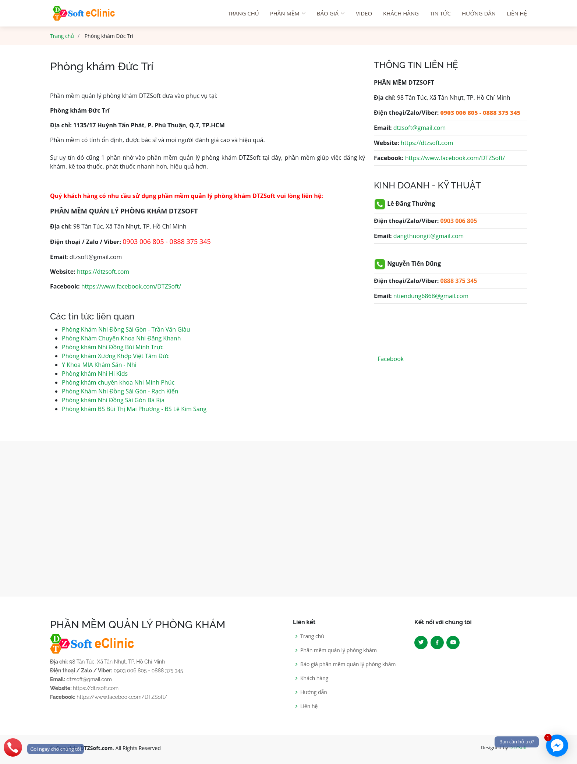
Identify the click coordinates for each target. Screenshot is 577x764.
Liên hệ (517, 13)
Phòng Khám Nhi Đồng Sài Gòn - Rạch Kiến (120, 391)
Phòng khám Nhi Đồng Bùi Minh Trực (112, 347)
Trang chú (243, 13)
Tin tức (440, 13)
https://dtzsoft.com (103, 272)
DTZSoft (518, 747)
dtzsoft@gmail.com (419, 128)
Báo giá (331, 13)
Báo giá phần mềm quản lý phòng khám (348, 664)
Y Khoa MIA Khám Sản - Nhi (99, 365)
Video (364, 13)
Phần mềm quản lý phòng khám (338, 650)
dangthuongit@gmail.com (428, 236)
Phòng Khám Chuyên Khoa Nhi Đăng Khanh (121, 338)
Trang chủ (62, 35)
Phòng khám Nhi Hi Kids (95, 373)
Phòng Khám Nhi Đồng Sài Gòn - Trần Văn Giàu (126, 329)
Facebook (391, 359)
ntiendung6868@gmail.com (430, 296)
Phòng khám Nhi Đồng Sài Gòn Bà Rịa (113, 400)
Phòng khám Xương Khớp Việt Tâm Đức (115, 356)
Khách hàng (401, 13)
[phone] (42, 747)
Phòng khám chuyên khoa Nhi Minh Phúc (118, 382)
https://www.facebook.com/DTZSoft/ (131, 286)
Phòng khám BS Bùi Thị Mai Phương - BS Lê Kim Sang (134, 409)
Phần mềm (288, 13)
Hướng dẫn (479, 13)
